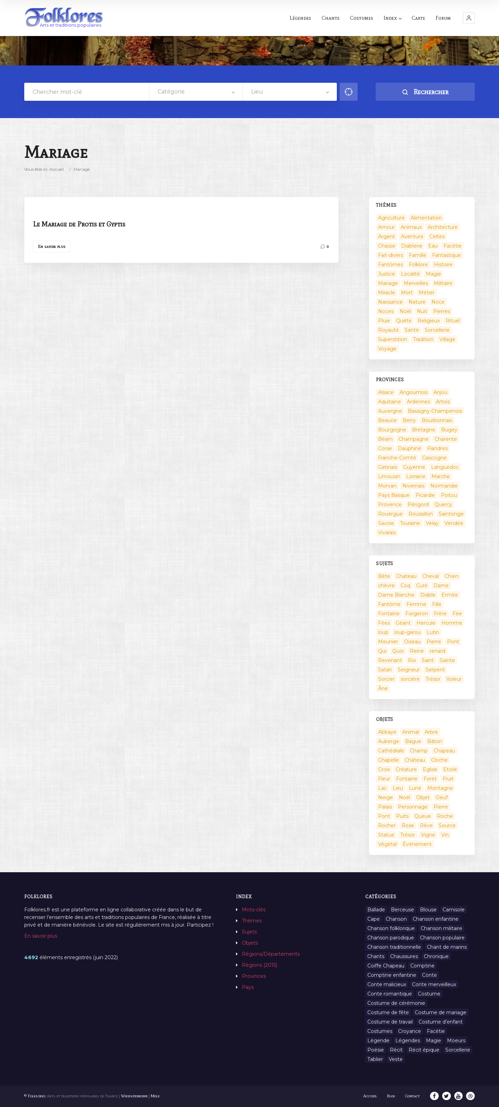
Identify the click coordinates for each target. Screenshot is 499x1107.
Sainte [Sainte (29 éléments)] (447, 660)
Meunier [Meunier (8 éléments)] (388, 642)
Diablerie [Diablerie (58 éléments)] (411, 246)
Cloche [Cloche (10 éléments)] (439, 760)
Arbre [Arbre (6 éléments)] (431, 732)
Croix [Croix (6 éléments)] (384, 769)
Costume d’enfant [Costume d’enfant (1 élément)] (441, 1022)
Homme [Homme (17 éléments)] (451, 623)
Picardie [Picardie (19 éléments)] (425, 495)
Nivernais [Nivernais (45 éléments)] (413, 486)
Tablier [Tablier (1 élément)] (375, 1059)
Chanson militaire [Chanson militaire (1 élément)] (441, 928)
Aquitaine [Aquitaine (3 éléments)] (389, 402)
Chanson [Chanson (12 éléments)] (396, 919)
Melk (155, 1095)
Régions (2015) (259, 965)
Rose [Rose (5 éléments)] (408, 825)
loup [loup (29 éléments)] (383, 632)
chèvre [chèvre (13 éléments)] (386, 585)
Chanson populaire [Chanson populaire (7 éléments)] (442, 938)
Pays (248, 987)
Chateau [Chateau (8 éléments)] (406, 576)
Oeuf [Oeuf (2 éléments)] (442, 797)
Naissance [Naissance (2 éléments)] (390, 302)
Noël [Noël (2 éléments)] (405, 311)
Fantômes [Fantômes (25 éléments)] (390, 264)
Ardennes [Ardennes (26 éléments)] (418, 402)
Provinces (254, 976)
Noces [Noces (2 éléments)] (386, 311)
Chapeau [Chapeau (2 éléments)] (444, 751)
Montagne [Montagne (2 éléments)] (440, 788)
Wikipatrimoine (134, 1095)
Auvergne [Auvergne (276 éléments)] (390, 411)
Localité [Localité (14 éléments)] (410, 274)
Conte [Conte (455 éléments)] (429, 975)
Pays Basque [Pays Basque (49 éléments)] (394, 495)
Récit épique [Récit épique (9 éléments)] (424, 1050)
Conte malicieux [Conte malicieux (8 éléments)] (386, 984)
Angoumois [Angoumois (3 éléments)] (414, 392)
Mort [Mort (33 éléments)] (407, 292)
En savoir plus (51, 246)
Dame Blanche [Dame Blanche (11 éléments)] (396, 595)
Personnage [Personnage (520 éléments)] (413, 807)
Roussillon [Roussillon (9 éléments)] (421, 514)
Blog (392, 1095)
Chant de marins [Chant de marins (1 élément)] (447, 947)
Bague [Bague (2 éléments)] (413, 741)
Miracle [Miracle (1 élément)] (386, 292)
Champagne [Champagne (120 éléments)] (414, 439)
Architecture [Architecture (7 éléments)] (443, 227)
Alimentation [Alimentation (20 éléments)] (426, 218)
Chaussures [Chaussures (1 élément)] (404, 956)
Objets (250, 943)
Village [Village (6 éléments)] (447, 339)
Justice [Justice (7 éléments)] (386, 274)
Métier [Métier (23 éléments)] (427, 292)
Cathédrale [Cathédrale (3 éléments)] (391, 751)
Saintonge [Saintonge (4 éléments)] (451, 514)
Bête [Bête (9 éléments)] (384, 576)
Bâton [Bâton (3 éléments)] (434, 741)
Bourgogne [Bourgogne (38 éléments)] (392, 430)
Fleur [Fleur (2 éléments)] (384, 779)
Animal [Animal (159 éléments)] (410, 732)
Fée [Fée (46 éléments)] (457, 613)
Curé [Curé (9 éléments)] (422, 585)
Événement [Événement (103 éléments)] (417, 844)
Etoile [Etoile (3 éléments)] (450, 769)
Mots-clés (253, 910)
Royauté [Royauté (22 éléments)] (388, 330)
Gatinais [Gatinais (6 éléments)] (387, 467)
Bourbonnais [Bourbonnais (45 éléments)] (437, 420)
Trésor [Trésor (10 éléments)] (407, 835)
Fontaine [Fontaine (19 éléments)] (407, 779)
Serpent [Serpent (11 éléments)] (435, 670)
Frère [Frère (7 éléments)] (440, 613)
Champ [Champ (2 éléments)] (419, 751)
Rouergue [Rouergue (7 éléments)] (390, 514)
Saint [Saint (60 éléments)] (428, 660)
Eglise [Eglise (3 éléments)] (430, 769)
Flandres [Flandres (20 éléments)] (437, 448)
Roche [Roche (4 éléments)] (445, 816)
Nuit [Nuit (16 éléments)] (422, 311)
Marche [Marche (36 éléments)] (440, 476)
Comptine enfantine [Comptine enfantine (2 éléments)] (391, 975)
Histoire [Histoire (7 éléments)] (443, 264)
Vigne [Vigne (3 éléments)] (428, 835)
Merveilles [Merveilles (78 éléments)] (416, 283)
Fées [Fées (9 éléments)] (384, 623)
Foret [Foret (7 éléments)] (430, 779)
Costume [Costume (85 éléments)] (429, 994)
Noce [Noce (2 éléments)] (438, 302)
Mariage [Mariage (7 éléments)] (388, 283)
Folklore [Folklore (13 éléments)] (418, 264)
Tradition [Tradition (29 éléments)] (423, 339)
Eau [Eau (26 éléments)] (433, 246)
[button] (469, 18)
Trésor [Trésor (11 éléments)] (433, 679)
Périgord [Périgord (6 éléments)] (418, 504)
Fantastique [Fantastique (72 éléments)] (446, 255)
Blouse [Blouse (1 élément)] (428, 910)
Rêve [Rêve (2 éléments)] (426, 825)
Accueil (57, 169)
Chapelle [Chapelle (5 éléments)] (388, 760)
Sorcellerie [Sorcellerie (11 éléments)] (457, 1050)
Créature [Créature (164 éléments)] (406, 769)
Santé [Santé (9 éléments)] (412, 330)
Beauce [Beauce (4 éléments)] (387, 420)
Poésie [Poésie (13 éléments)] (375, 1050)
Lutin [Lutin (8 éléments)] (433, 632)
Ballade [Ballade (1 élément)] (376, 910)
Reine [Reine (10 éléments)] (417, 651)
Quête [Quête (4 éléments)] (404, 321)
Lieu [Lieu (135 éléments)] (398, 788)
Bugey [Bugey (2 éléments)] (449, 430)
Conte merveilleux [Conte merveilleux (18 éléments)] (434, 984)
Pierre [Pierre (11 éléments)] (441, 807)
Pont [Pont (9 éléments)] (453, 642)
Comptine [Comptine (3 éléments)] (422, 966)
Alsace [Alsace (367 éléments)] (386, 392)
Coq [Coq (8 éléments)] (405, 585)
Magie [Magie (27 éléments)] (433, 1040)
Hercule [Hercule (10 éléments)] (426, 623)
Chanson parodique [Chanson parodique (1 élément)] (390, 938)
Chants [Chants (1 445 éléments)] (375, 956)
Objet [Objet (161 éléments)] (423, 797)
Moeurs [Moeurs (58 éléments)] (456, 1040)
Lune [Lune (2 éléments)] (415, 788)
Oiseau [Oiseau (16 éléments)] (412, 642)
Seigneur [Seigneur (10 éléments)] (409, 670)
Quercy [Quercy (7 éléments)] (443, 504)
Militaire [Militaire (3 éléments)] (443, 283)
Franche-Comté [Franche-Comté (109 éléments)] (397, 458)
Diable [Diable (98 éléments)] (428, 595)
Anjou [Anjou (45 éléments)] (440, 392)
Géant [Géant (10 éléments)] (403, 623)
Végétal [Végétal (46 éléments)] (387, 844)
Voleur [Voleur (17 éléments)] (454, 679)
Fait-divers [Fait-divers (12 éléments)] (390, 255)
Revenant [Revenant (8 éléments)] (390, 660)
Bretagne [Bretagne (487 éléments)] (423, 430)
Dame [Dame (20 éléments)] (441, 585)
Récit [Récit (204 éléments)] (396, 1050)
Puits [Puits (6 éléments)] (402, 816)
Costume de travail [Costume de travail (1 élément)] (390, 1022)
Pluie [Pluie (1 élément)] (384, 321)
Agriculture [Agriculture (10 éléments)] (391, 218)
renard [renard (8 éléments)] (437, 651)
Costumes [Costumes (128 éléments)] (379, 1031)
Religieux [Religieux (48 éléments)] (429, 321)
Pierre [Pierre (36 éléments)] (434, 642)
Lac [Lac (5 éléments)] (382, 788)
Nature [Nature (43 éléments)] (417, 302)
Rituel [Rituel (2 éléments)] (453, 321)
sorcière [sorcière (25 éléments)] (410, 679)
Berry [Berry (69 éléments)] (409, 420)
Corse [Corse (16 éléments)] (385, 448)
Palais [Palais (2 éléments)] (385, 807)
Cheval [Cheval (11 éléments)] (430, 576)
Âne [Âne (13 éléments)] (383, 688)
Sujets (249, 932)
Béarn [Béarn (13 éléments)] (385, 439)
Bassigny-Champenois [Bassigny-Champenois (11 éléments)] (435, 411)
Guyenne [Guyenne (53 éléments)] (414, 467)
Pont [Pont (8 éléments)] (384, 816)
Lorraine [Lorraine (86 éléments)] (416, 476)
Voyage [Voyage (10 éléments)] (387, 349)
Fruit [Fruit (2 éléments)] (448, 779)
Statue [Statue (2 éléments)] (386, 835)
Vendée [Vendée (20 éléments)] (454, 523)
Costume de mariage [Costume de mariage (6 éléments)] (440, 1012)
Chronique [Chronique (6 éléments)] (436, 956)
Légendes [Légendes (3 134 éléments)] (407, 1040)
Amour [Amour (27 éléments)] (386, 227)
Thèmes (252, 921)
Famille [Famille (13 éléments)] (417, 255)
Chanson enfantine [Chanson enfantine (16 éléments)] (435, 919)
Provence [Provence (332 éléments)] (390, 504)
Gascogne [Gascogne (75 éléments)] (434, 458)
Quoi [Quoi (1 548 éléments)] (398, 651)
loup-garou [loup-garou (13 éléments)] (407, 632)
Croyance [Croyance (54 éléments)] (409, 1031)
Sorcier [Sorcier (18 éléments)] (386, 679)
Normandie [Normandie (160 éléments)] (444, 486)
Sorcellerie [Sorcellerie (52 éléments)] (437, 330)
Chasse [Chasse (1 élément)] (386, 246)
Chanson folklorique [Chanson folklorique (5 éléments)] (391, 928)
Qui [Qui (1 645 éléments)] (382, 651)
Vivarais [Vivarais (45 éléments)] (387, 532)
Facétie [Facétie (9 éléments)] (436, 1031)
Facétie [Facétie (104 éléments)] (453, 246)
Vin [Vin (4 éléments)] (445, 835)
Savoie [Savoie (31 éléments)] (386, 523)
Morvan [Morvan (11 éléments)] (387, 486)
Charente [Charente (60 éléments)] (446, 439)
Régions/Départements (271, 954)
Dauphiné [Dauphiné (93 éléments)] (409, 448)
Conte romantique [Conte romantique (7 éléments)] (389, 994)
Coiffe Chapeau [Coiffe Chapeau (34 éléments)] (385, 966)
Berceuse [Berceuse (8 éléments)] (402, 910)
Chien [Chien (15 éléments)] (451, 576)
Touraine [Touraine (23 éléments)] (410, 523)
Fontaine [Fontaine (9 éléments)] (389, 613)
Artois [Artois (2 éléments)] (443, 402)
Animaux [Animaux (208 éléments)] (411, 227)
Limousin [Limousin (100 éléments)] (389, 476)
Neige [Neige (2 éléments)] (385, 797)
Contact (413, 1095)
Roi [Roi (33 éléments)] (412, 660)
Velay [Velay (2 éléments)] (432, 523)
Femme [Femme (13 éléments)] (416, 604)
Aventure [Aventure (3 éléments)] (412, 236)
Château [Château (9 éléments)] (415, 760)
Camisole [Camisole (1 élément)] (454, 910)
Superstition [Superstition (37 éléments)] (392, 339)
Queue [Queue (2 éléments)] (422, 816)
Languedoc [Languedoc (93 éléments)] (445, 467)
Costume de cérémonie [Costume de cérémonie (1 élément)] (396, 1003)
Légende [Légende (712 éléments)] (378, 1040)
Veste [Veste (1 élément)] (396, 1059)
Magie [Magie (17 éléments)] (433, 274)
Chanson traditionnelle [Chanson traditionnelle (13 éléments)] (394, 947)
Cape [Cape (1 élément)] (373, 919)
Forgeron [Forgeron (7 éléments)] (416, 613)
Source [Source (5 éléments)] (447, 825)
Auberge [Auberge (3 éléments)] (388, 741)
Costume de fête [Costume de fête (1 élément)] (388, 1012)
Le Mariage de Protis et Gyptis (79, 224)
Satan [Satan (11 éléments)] (385, 670)
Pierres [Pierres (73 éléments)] (441, 311)
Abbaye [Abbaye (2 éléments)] (387, 732)
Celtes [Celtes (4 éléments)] (437, 236)
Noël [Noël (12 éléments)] (404, 797)
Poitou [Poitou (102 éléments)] (449, 495)
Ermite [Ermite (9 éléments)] (449, 595)
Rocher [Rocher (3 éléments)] (387, 825)
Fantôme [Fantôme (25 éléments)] (389, 604)
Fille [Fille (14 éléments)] (436, 604)
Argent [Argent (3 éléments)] (386, 236)
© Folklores (35, 1095)
